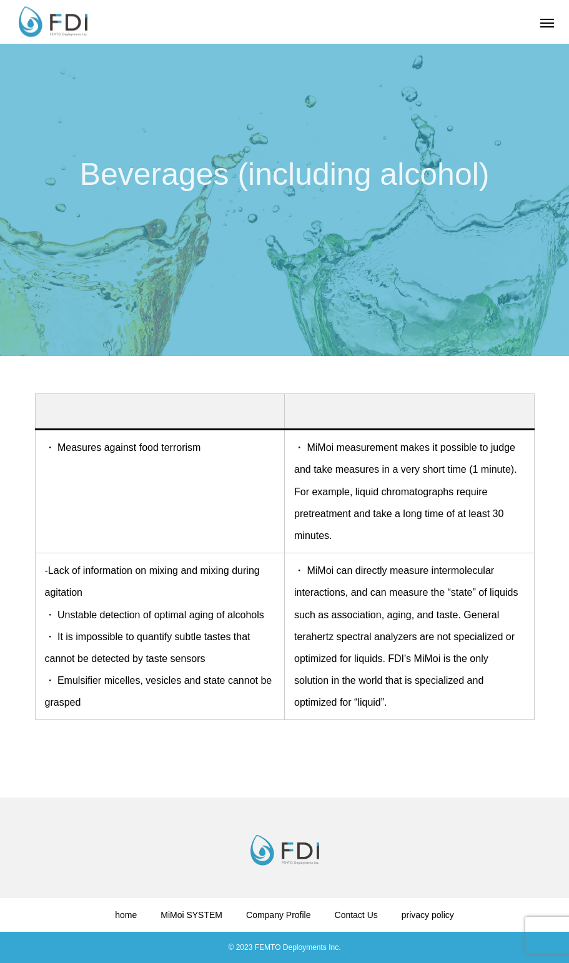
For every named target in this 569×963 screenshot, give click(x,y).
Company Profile (278, 915)
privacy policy (428, 915)
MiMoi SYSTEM (191, 915)
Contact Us (356, 915)
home (126, 915)
